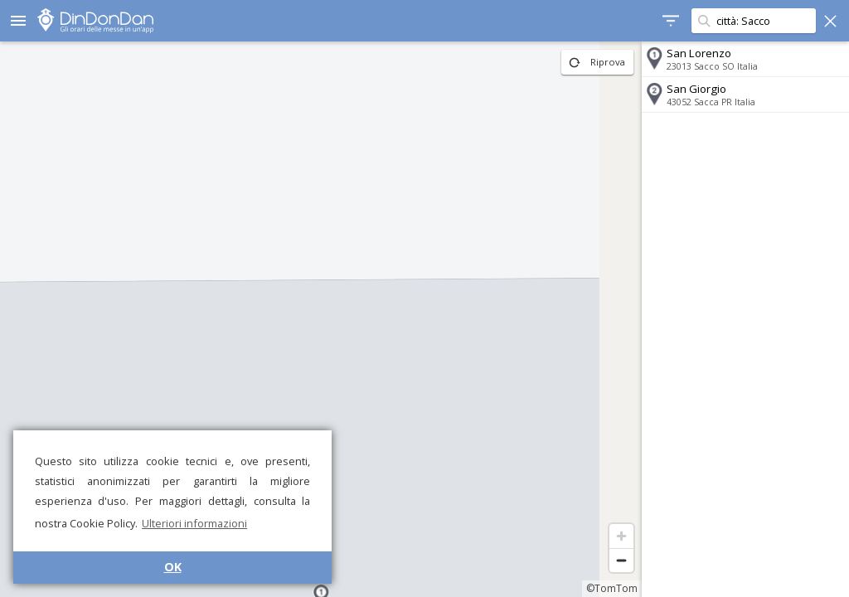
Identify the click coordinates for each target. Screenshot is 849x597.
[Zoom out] (621, 560)
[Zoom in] (621, 536)
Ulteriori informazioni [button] (194, 523)
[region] (321, 319)
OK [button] (173, 567)
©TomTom (612, 588)
